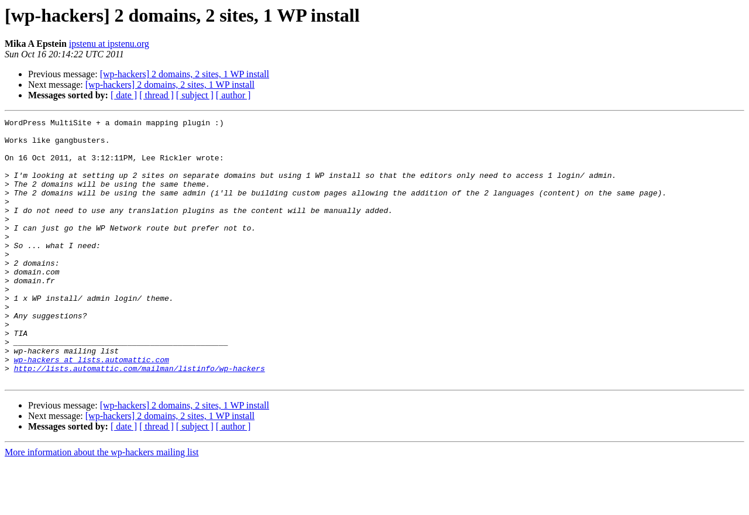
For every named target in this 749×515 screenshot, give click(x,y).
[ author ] (233, 95)
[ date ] (124, 95)
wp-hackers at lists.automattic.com (91, 408)
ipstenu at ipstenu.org (109, 44)
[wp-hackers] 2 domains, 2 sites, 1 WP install (184, 74)
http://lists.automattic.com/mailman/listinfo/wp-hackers (139, 419)
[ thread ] (156, 95)
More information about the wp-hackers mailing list (101, 505)
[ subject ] (195, 95)
